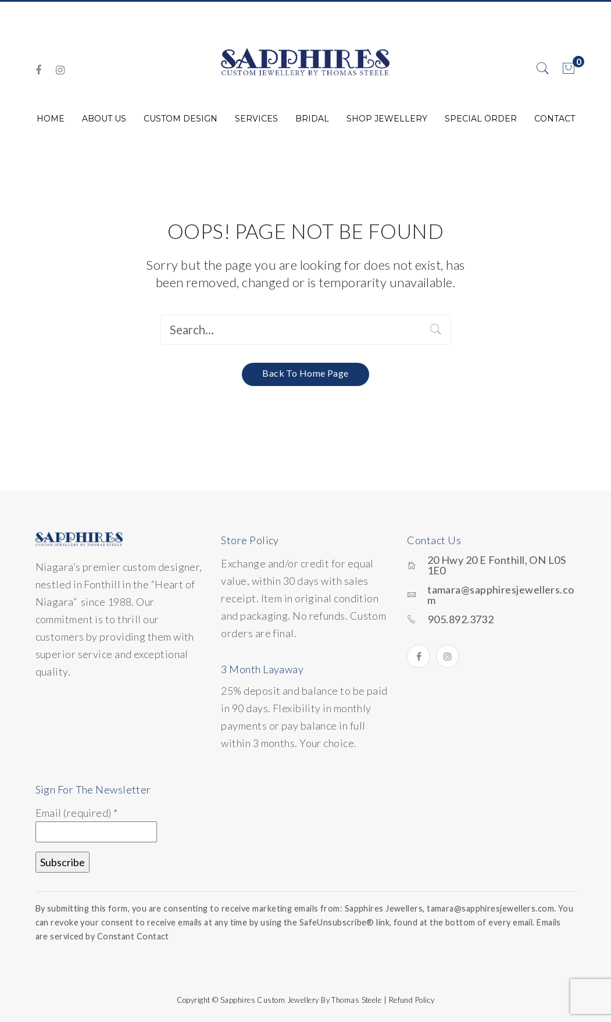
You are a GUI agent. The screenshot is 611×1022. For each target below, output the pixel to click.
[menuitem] (51, 119)
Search (436, 329)
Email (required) (76, 812)
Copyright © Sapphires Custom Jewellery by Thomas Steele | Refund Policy (306, 999)
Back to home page (305, 372)
